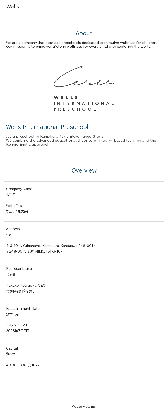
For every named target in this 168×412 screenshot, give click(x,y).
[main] (84, 33)
